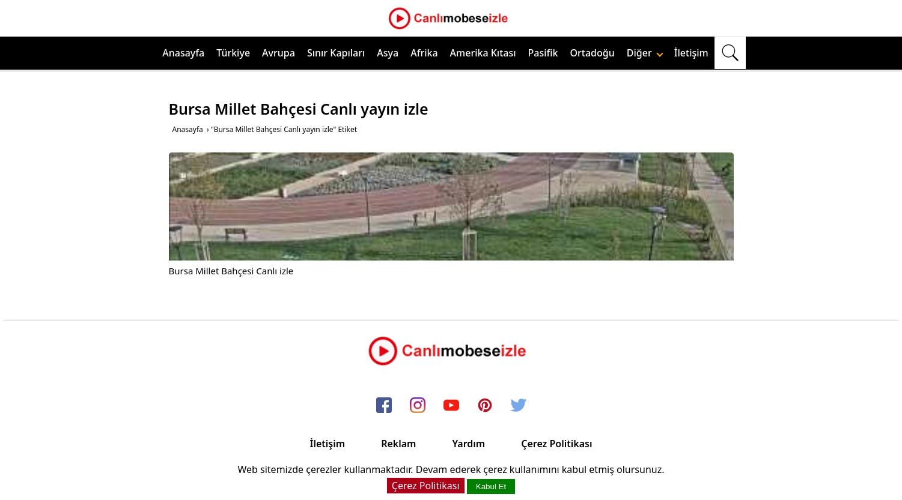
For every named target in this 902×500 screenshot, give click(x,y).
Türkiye (233, 52)
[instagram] (417, 405)
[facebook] (384, 405)
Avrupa (278, 52)
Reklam (398, 443)
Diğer (645, 52)
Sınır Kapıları (336, 52)
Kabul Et (491, 486)
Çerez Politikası (556, 443)
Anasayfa (183, 52)
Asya (387, 52)
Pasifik (543, 52)
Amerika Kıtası (483, 52)
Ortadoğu (592, 52)
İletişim (691, 52)
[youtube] (451, 405)
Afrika (423, 52)
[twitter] (518, 405)
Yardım (468, 443)
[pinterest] (485, 405)
